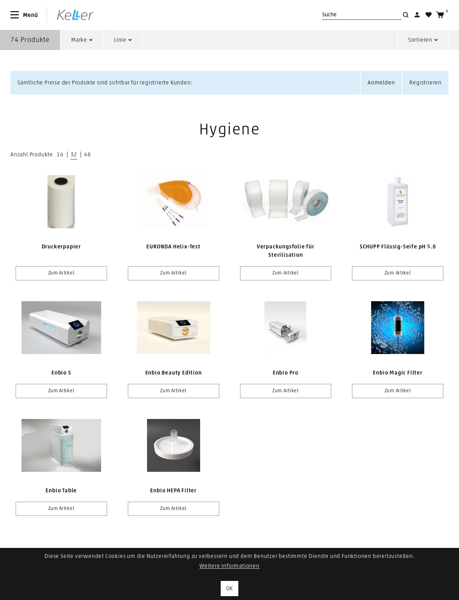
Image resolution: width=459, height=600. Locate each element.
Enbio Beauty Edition (173, 373)
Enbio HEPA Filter (173, 490)
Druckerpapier (61, 246)
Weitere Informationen (229, 566)
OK (229, 588)
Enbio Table (61, 490)
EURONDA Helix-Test (173, 246)
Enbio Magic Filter (397, 373)
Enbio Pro (285, 373)
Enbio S (61, 373)
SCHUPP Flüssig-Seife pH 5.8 (398, 246)
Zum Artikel (61, 273)
